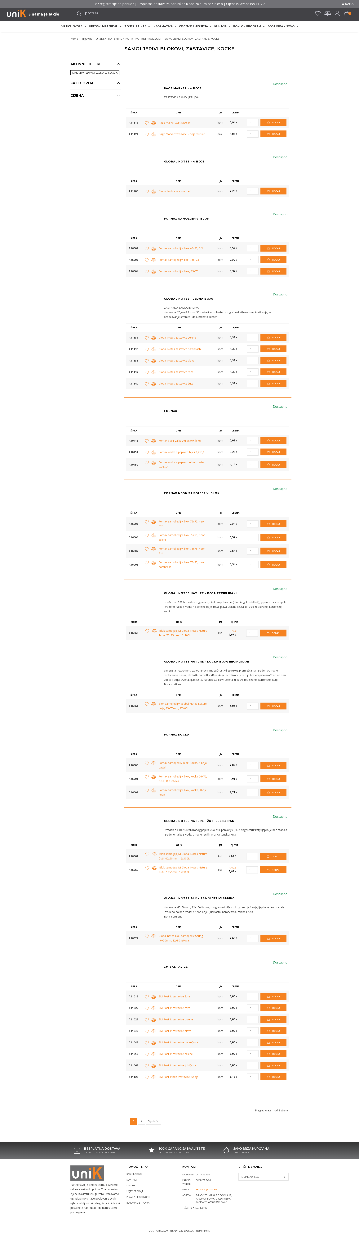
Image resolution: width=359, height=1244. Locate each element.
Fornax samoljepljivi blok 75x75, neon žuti (182, 551)
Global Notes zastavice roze (176, 372)
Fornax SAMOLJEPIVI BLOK (186, 218)
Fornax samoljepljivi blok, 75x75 (178, 271)
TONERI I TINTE (135, 26)
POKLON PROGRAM (247, 26)
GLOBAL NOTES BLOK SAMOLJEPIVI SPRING (199, 898)
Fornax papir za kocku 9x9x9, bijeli (180, 440)
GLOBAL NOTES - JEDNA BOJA (188, 298)
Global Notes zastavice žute (176, 383)
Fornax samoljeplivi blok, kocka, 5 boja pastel (183, 765)
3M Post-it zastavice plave (175, 1031)
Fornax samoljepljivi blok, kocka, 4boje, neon (183, 792)
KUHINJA (220, 26)
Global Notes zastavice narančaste (180, 349)
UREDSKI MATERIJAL (103, 26)
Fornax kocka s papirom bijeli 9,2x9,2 (182, 452)
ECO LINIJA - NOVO (281, 26)
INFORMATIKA (163, 26)
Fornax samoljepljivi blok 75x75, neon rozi (182, 524)
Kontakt (131, 1179)
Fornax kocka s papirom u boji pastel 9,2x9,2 (181, 464)
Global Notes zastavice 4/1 (175, 191)
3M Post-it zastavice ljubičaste (177, 1065)
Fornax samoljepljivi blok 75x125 (179, 260)
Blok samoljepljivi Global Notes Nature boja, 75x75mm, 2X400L (183, 706)
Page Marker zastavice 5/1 (175, 122)
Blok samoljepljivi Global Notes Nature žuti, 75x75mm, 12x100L (183, 870)
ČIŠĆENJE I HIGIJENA (193, 26)
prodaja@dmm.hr (206, 1189)
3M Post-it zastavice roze (174, 1008)
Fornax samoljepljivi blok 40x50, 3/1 (181, 248)
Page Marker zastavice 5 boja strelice (182, 134)
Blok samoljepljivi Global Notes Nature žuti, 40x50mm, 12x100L (183, 856)
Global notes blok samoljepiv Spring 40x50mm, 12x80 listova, (181, 938)
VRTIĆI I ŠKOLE (71, 26)
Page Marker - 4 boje (183, 88)
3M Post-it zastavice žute (174, 996)
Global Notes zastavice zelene (177, 337)
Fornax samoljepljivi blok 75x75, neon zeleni (182, 537)
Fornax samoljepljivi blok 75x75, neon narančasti (182, 564)
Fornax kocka (176, 734)
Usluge (130, 1185)
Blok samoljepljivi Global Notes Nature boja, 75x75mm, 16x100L (183, 633)
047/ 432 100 (203, 1174)
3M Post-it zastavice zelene (176, 1054)
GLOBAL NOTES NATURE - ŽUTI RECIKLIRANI (199, 821)
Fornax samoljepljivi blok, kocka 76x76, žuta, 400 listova (183, 779)
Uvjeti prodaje (134, 1191)
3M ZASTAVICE (176, 966)
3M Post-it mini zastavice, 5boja (178, 1077)
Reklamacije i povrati (138, 1202)
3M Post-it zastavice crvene (176, 1019)
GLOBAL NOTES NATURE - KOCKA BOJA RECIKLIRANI (206, 661)
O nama (347, 4)
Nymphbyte (203, 1230)
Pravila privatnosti (138, 1197)
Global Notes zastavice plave (176, 360)
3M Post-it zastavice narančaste (178, 1042)
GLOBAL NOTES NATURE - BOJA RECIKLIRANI (200, 593)
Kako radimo (134, 1174)
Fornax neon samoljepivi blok (191, 493)
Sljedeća (153, 1121)
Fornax (170, 411)
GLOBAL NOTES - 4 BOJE (184, 161)
